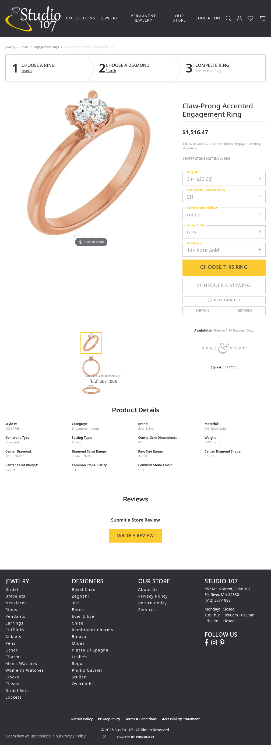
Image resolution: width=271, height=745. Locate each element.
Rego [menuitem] (77, 663)
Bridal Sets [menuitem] (17, 690)
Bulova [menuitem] (79, 636)
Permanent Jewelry (143, 18)
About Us (148, 589)
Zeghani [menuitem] (80, 596)
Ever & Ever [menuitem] (84, 616)
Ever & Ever (146, 428)
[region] (91, 168)
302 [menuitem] (76, 602)
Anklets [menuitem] (13, 636)
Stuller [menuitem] (79, 677)
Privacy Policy (153, 596)
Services (147, 609)
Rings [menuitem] (11, 609)
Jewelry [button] (109, 18)
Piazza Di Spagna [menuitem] (90, 650)
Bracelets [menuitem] (15, 596)
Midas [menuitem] (78, 643)
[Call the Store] (218, 600)
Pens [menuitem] (10, 643)
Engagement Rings (46, 47)
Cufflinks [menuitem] (14, 629)
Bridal (25, 47)
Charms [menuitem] (13, 656)
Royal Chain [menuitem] (84, 589)
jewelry (10, 47)
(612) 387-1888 (103, 381)
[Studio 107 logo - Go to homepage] (34, 18)
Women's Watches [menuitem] (24, 670)
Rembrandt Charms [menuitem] (92, 629)
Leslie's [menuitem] (80, 656)
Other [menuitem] (11, 650)
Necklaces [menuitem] (16, 602)
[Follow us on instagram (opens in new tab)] (214, 642)
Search (27, 71)
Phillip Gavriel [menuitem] (87, 670)
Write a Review (135, 536)
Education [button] (207, 18)
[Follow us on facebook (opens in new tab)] (207, 642)
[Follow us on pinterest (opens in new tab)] (222, 642)
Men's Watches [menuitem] (21, 663)
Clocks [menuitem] (12, 677)
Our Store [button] (179, 18)
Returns (245, 310)
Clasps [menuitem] (12, 683)
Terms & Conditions (141, 719)
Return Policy (152, 602)
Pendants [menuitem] (15, 616)
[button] (229, 18)
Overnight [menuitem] (82, 683)
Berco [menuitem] (78, 609)
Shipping (203, 310)
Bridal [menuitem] (11, 589)
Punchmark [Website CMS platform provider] (145, 737)
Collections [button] (80, 18)
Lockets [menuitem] (13, 697)
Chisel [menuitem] (78, 623)
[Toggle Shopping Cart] (262, 18)
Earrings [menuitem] (14, 623)
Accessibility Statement (181, 719)
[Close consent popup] (104, 736)
